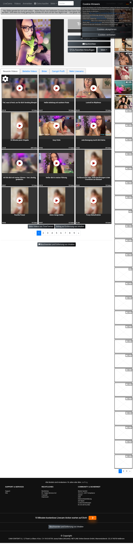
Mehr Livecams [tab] (76, 71)
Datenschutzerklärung (85, 499)
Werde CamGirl (82, 491)
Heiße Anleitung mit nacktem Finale (56, 103)
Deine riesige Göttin (56, 215)
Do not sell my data (84, 505)
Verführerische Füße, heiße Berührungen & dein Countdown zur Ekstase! (93, 178)
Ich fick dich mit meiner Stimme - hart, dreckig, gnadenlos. (19, 178)
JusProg (84, 482)
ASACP (80, 495)
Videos (17, 3)
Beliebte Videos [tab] (29, 71)
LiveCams (7, 3)
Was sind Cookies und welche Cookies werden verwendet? (107, 13)
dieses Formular (102, 19)
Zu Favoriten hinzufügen (82, 50)
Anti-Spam (81, 501)
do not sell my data (96, 22)
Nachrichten (89, 44)
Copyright (45, 495)
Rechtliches (45, 491)
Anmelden (27, 3)
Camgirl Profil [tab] (58, 71)
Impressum (45, 497)
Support (7, 491)
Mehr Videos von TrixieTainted (41, 226)
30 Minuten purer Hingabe (20, 140)
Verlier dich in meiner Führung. (56, 178)
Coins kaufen (41, 3)
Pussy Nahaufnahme (93, 215)
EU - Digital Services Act (49, 493)
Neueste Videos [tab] (10, 71)
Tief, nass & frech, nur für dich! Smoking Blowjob (20, 103)
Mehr (53, 3)
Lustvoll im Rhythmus (93, 103)
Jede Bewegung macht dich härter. (93, 140)
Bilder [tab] (44, 71)
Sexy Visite (56, 140)
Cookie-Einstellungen (84, 503)
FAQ (6, 493)
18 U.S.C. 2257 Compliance (86, 493)
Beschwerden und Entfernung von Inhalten (66, 527)
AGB (79, 497)
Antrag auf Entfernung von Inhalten (70, 226)
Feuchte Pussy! (19, 215)
